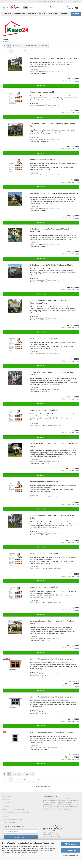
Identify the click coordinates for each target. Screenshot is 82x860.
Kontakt (6, 806)
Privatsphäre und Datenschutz (13, 819)
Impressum (7, 803)
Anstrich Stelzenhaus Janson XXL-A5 (44, 587)
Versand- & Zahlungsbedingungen (14, 809)
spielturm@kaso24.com (54, 836)
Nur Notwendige (70, 850)
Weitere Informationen (70, 856)
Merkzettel (75, 1)
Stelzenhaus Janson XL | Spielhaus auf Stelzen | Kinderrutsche (53, 58)
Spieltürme (7, 14)
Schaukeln (32, 14)
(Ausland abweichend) (52, 71)
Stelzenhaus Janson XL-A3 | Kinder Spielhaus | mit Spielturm (52, 265)
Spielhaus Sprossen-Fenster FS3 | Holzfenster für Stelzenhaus (53, 732)
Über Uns (6, 799)
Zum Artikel (41, 85)
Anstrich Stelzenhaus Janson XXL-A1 (44, 338)
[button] (59, 1)
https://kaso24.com (8, 41)
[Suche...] (25, 7)
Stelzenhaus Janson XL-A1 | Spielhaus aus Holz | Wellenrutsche (54, 193)
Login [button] (67, 1)
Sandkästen (53, 14)
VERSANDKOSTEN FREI (47, 1)
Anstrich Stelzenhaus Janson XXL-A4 (44, 553)
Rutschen (42, 14)
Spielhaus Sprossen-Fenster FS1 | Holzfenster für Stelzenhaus (53, 659)
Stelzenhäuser (19, 14)
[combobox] (17, 46)
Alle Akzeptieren (70, 844)
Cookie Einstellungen (10, 823)
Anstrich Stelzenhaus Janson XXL (42, 160)
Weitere (64, 14)
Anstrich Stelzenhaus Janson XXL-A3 (44, 482)
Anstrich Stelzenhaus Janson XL (42, 92)
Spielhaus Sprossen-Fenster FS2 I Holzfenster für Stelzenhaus (53, 697)
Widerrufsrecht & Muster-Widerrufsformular (16, 813)
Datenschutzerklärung (29, 852)
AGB (5, 816)
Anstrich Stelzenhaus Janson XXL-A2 (44, 410)
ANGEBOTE (75, 14)
